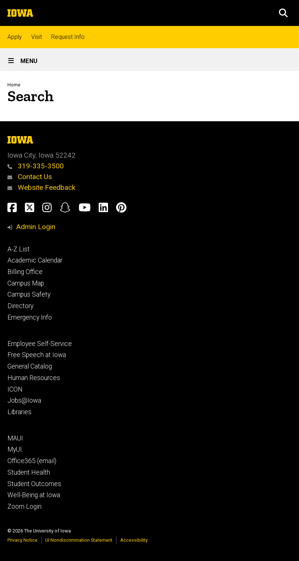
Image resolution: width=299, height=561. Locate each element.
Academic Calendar (34, 260)
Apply (14, 36)
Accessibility (134, 540)
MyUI (14, 449)
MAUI (15, 438)
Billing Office (25, 271)
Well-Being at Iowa (33, 495)
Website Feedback (41, 187)
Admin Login (35, 226)
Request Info (68, 36)
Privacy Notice (22, 540)
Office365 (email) (31, 461)
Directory (20, 306)
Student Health (28, 472)
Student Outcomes (34, 484)
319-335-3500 (35, 166)
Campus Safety (28, 294)
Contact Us (29, 176)
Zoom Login (24, 506)
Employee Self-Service (39, 343)
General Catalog (29, 366)
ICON (15, 389)
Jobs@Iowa (24, 400)
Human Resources (33, 378)
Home (13, 85)
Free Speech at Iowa (36, 355)
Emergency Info (29, 317)
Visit (36, 36)
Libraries (19, 412)
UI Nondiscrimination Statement (78, 540)
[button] (283, 13)
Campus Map (25, 283)
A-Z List (18, 249)
